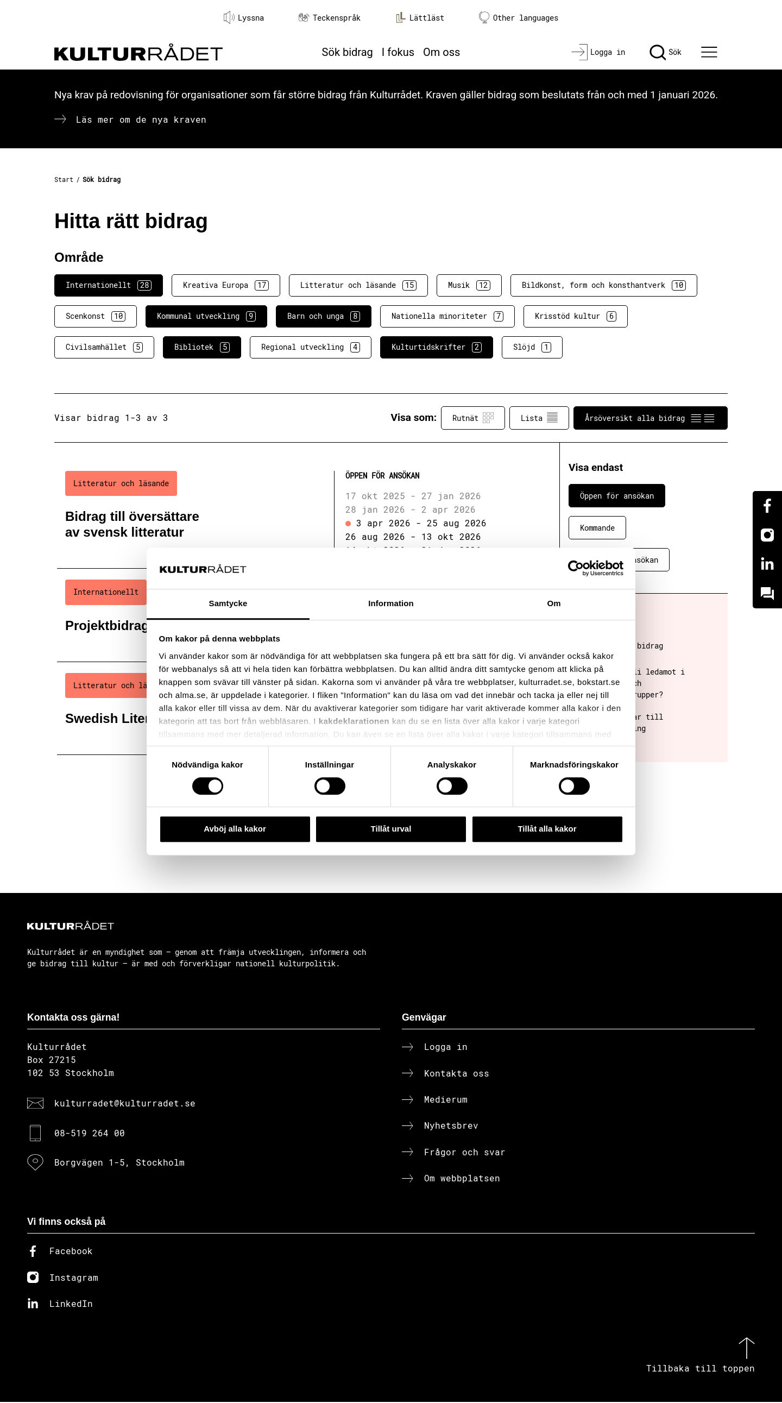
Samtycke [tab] (228, 603)
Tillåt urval (391, 828)
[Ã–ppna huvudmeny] (711, 52)
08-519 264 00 (89, 1133)
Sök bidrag (347, 52)
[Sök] (665, 52)
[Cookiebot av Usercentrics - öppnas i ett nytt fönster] (575, 568)
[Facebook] (767, 505)
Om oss (441, 52)
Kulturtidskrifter (437, 347)
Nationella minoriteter (447, 316)
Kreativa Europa (226, 285)
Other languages (518, 17)
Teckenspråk (330, 17)
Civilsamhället (104, 347)
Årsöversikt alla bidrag (650, 417)
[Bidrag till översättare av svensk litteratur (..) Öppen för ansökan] (289, 514)
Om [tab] (553, 603)
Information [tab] (391, 603)
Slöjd (532, 347)
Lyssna (244, 17)
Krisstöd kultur (575, 316)
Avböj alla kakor (235, 828)
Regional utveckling (310, 347)
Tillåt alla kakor (547, 828)
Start (63, 179)
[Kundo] (767, 593)
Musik (469, 285)
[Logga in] (598, 52)
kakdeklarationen (354, 721)
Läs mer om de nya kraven (141, 119)
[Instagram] (767, 535)
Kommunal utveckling (206, 316)
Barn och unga (323, 316)
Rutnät (473, 417)
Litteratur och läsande (358, 285)
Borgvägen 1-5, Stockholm (119, 1163)
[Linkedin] (767, 564)
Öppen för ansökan (617, 495)
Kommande (597, 528)
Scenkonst (95, 316)
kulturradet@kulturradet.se (124, 1104)
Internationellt (109, 285)
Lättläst (419, 17)
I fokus (398, 52)
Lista (539, 417)
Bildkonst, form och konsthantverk (604, 285)
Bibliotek (202, 347)
